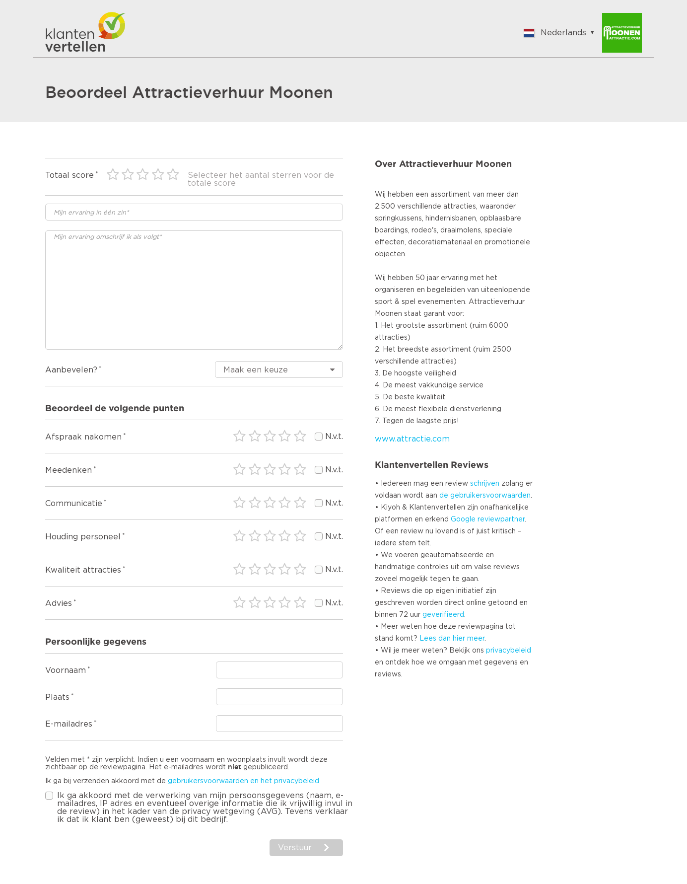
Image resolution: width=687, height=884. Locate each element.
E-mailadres (68, 724)
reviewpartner (501, 519)
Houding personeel (83, 537)
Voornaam (65, 670)
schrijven (484, 483)
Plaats (57, 697)
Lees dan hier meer (451, 638)
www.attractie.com (412, 439)
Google (463, 519)
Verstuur (295, 848)
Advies (58, 603)
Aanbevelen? (71, 370)
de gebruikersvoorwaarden (485, 495)
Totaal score (69, 175)
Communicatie (73, 504)
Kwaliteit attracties (83, 570)
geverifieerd (443, 614)
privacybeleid (508, 650)
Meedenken (68, 470)
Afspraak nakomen (83, 437)
